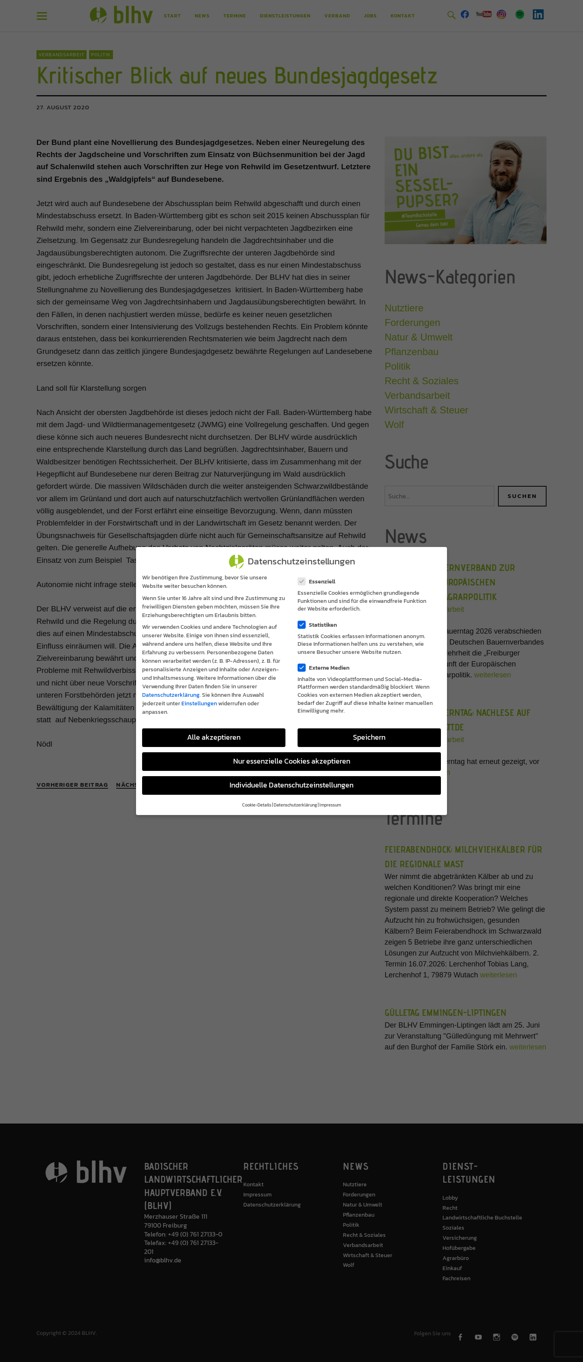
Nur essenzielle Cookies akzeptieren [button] (291, 761)
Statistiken (320, 625)
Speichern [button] (369, 737)
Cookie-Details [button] (256, 805)
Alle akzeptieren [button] (213, 737)
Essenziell (319, 581)
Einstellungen (199, 703)
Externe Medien (326, 668)
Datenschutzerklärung (171, 695)
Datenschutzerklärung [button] (295, 805)
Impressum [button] (330, 805)
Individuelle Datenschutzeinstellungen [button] (291, 785)
